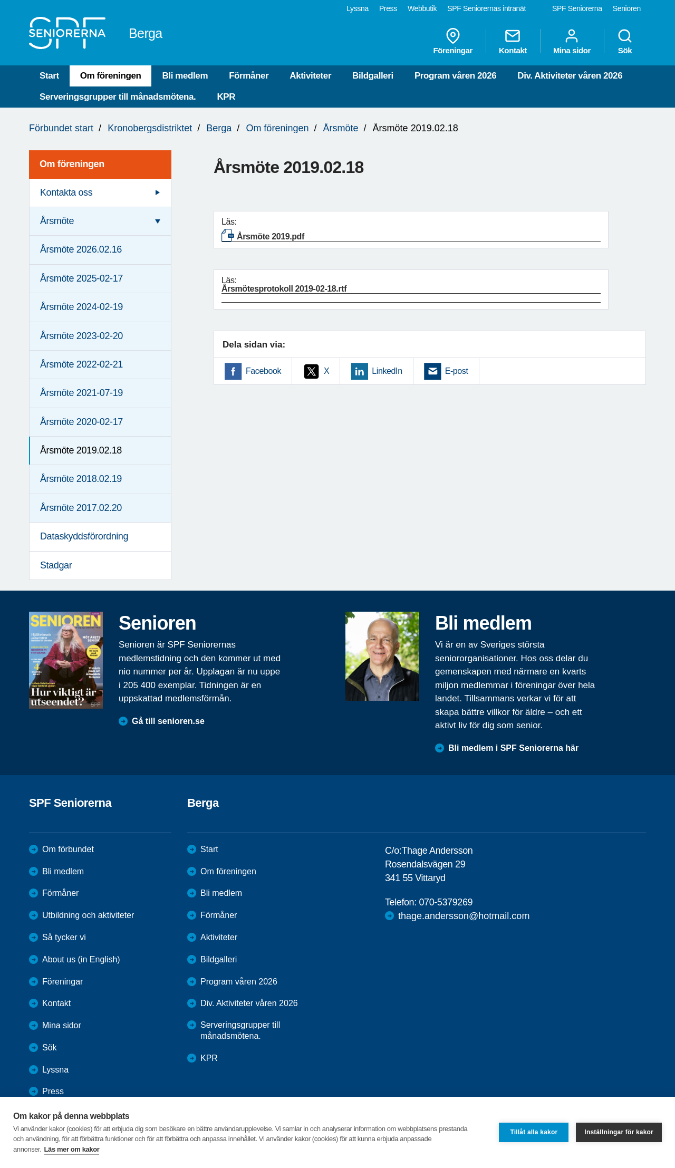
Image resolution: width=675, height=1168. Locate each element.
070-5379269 (445, 902)
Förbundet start (61, 128)
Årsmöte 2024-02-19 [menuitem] (81, 307)
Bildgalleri (372, 76)
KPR (226, 97)
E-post (456, 370)
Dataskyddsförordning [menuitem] (84, 536)
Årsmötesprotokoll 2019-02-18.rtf (283, 289)
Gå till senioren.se (168, 721)
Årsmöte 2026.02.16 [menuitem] (81, 249)
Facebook (263, 370)
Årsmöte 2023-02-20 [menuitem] (81, 336)
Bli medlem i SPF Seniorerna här (513, 748)
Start (49, 76)
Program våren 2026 (455, 76)
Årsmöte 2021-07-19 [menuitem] (81, 393)
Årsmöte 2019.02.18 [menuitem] (81, 450)
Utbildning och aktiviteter (88, 915)
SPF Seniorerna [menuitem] (577, 8)
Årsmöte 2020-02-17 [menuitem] (81, 422)
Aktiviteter (310, 76)
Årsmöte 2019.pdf (270, 236)
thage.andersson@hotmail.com (463, 916)
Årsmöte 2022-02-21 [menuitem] (81, 364)
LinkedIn (387, 370)
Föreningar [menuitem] (452, 41)
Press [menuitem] (388, 8)
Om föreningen (110, 76)
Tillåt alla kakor (533, 1132)
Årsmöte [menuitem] (57, 221)
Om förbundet (68, 849)
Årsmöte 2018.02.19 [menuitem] (81, 479)
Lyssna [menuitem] (357, 8)
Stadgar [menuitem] (56, 565)
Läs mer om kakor (72, 1149)
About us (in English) (81, 959)
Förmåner (248, 76)
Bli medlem (185, 76)
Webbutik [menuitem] (422, 8)
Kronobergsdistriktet (150, 128)
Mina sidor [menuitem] (572, 41)
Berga (219, 128)
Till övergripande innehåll (0, 0)
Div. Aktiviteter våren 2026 (569, 76)
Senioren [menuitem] (627, 8)
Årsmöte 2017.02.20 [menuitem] (81, 508)
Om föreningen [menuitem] (72, 164)
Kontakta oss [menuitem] (66, 192)
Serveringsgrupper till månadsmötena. (118, 97)
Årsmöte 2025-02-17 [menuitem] (81, 278)
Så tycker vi (64, 937)
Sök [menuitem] (625, 41)
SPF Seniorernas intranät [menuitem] (486, 8)
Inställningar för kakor (618, 1132)
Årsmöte (341, 128)
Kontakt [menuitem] (513, 41)
